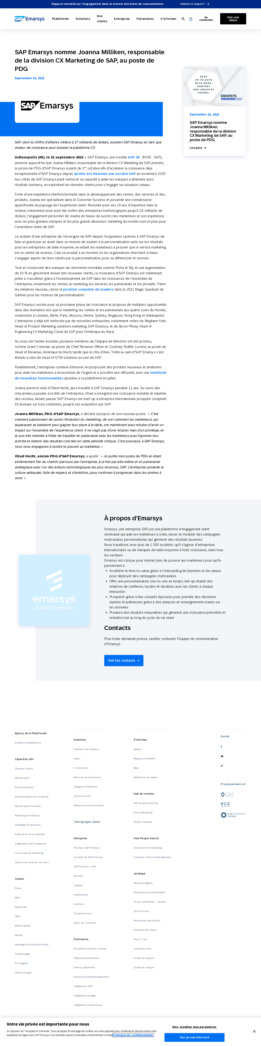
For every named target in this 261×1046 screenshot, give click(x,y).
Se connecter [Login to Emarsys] (205, 18)
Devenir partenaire (84, 967)
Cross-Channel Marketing (29, 853)
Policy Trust (140, 939)
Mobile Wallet (22, 925)
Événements (81, 894)
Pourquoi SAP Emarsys (87, 847)
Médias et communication (89, 805)
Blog (136, 767)
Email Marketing (143, 812)
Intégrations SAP (83, 986)
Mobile (19, 935)
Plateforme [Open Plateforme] (60, 18)
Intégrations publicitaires (88, 1004)
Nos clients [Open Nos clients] (101, 18)
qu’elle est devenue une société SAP (105, 174)
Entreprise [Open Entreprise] (121, 18)
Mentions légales (143, 883)
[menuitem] (188, 19)
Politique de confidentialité (149, 892)
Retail (77, 758)
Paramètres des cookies (147, 920)
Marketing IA (22, 777)
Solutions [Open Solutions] (82, 18)
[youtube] (233, 756)
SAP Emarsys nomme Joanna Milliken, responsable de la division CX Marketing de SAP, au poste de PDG (213, 131)
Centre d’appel (23, 972)
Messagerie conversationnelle (31, 944)
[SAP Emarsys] (30, 19)
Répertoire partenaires (86, 958)
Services (78, 875)
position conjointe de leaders (88, 289)
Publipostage (22, 953)
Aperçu (138, 749)
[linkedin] (233, 765)
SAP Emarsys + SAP (85, 866)
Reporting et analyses (27, 815)
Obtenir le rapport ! (192, 4)
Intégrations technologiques (31, 843)
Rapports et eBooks (145, 758)
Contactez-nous (83, 913)
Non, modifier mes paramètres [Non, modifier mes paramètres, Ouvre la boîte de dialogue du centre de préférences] (194, 1026)
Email (18, 888)
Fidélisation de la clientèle (30, 834)
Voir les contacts (121, 660)
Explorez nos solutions (86, 749)
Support (78, 885)
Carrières (79, 904)
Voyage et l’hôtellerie (85, 786)
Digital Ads (21, 907)
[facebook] (233, 747)
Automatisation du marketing (32, 796)
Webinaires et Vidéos (145, 777)
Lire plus (196, 147)
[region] (130, 1032)
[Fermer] (254, 1031)
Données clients (24, 768)
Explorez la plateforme (28, 742)
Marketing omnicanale (27, 806)
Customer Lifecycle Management (152, 857)
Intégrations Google (85, 995)
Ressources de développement (91, 976)
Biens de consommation (87, 777)
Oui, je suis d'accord (194, 1037)
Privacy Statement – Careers (150, 901)
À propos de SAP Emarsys (88, 857)
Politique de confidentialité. (133, 1035)
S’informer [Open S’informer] (167, 18)
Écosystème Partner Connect (90, 948)
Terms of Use (141, 911)
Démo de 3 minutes (85, 922)
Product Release (143, 821)
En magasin (21, 963)
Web (17, 897)
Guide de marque (144, 958)
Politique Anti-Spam (145, 929)
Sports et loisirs (82, 796)
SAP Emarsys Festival (146, 803)
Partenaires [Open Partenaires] (144, 18)
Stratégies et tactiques (27, 824)
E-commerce (81, 767)
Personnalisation (24, 787)
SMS (17, 916)
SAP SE (134, 157)
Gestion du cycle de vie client (32, 862)
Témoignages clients (87, 821)
